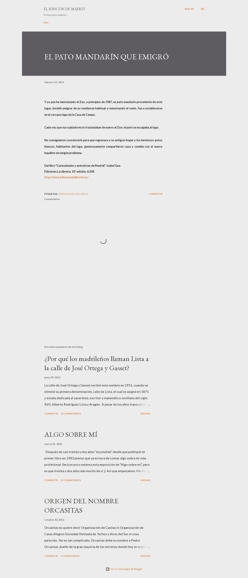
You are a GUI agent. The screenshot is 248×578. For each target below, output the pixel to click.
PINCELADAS (111, 22)
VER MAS (145, 413)
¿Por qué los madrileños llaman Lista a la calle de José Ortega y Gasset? (96, 363)
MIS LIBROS (88, 22)
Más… (193, 22)
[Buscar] (189, 9)
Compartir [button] (155, 194)
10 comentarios (71, 413)
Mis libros (82, 194)
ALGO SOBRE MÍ (70, 434)
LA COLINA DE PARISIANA (141, 22)
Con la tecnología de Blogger (124, 569)
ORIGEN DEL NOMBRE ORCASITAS (81, 505)
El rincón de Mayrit (64, 8)
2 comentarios (70, 556)
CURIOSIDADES (172, 22)
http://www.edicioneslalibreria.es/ (66, 177)
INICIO (47, 22)
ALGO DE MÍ (66, 22)
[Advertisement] (98, 305)
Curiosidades (66, 194)
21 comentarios (71, 480)
